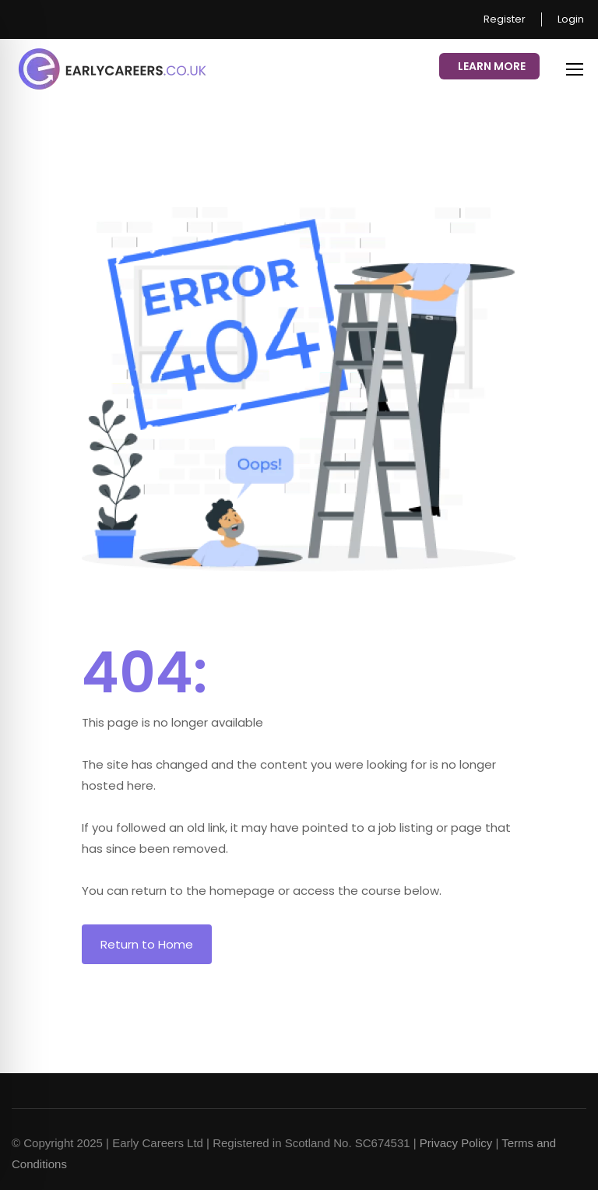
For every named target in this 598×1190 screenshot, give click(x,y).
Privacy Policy (456, 1143)
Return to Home (146, 944)
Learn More (492, 66)
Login (571, 19)
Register (505, 19)
